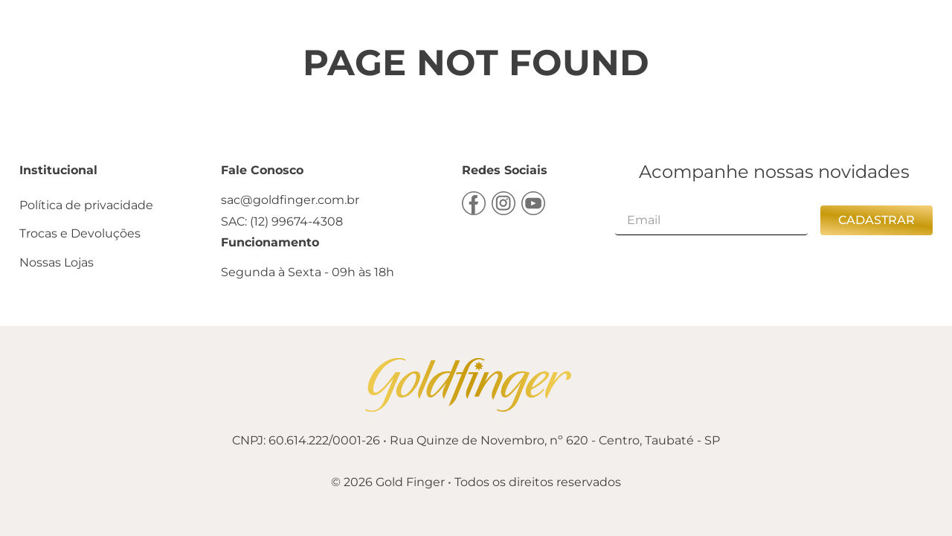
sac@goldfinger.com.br (290, 200)
